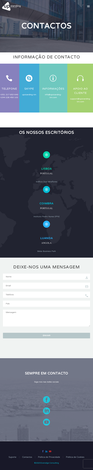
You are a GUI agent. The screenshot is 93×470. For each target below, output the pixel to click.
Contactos (27, 457)
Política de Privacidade (49, 457)
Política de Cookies (75, 457)
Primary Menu (88, 6)
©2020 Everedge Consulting (46, 463)
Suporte (12, 457)
